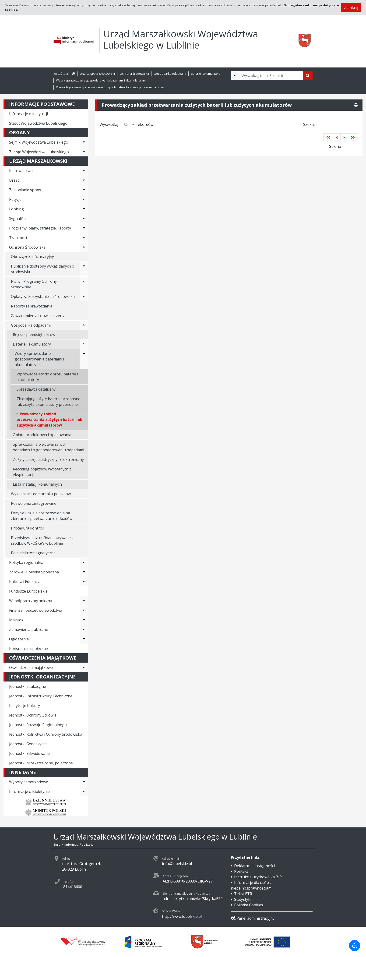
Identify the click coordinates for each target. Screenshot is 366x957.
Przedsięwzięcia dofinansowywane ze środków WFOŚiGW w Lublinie (43, 540)
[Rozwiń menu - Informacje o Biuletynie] (84, 791)
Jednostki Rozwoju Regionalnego (38, 724)
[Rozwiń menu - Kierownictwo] (84, 170)
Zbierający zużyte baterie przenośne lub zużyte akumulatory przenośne (48, 401)
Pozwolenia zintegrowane (33, 503)
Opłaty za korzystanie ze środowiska (43, 296)
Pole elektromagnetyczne (33, 552)
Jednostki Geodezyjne (28, 743)
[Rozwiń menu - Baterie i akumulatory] (84, 344)
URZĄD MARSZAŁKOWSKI (97, 73)
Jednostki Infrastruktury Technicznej (41, 696)
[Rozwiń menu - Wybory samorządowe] (84, 782)
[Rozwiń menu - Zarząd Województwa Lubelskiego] (84, 151)
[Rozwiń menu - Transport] (84, 237)
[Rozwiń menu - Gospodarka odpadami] (84, 325)
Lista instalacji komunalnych (37, 484)
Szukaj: (330, 124)
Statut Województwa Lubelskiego (38, 123)
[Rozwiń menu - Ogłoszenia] (84, 639)
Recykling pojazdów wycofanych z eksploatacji (42, 471)
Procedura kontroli (27, 528)
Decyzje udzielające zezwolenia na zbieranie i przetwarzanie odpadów (41, 515)
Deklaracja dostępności (254, 865)
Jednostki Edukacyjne (27, 686)
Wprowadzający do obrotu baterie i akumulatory (47, 376)
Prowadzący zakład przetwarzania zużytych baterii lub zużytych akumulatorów (110, 87)
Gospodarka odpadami (170, 73)
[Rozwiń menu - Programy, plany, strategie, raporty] (84, 228)
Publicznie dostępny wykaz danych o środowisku (42, 269)
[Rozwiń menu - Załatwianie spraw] (84, 189)
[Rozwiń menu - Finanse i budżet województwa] (84, 610)
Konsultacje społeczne (28, 648)
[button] (328, 137)
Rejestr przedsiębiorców (34, 334)
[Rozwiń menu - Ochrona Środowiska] (84, 247)
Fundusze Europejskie (28, 591)
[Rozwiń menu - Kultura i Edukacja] (84, 581)
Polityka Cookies (248, 905)
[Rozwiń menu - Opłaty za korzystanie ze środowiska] (84, 296)
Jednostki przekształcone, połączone (41, 763)
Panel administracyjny (252, 918)
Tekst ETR (243, 893)
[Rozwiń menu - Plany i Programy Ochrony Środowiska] (84, 284)
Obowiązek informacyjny (32, 256)
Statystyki (242, 899)
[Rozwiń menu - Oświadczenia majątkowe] (84, 667)
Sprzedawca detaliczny (36, 389)
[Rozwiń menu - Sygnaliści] (84, 218)
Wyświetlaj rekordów (126, 124)
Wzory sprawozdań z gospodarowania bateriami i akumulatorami (101, 80)
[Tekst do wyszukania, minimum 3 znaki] (271, 75)
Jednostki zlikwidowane (29, 753)
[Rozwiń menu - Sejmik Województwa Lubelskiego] (84, 142)
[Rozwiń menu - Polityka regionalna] (84, 562)
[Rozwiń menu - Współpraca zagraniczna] (84, 600)
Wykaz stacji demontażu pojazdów (41, 493)
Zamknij (351, 7)
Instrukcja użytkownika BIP (258, 876)
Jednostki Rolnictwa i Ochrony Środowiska (45, 734)
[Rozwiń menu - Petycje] (84, 199)
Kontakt (241, 871)
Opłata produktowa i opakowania (42, 434)
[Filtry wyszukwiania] (235, 75)
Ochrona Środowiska (134, 73)
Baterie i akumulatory (205, 73)
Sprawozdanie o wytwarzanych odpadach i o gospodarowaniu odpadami (48, 447)
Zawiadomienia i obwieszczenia (38, 315)
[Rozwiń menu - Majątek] (84, 620)
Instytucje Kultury (24, 705)
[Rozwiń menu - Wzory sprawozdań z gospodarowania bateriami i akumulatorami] (84, 359)
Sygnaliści (17, 218)
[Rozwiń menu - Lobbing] (84, 209)
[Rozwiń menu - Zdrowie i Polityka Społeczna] (84, 572)
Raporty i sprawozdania (31, 306)
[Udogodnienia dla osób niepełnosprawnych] (354, 945)
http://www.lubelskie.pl (182, 916)
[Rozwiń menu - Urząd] (84, 180)
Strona (335, 146)
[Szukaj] (308, 75)
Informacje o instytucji (28, 113)
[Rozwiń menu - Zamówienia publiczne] (84, 629)
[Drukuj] (356, 105)
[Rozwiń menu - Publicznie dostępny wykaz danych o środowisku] (84, 268)
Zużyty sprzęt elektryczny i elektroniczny (48, 459)
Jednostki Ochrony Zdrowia (32, 715)
